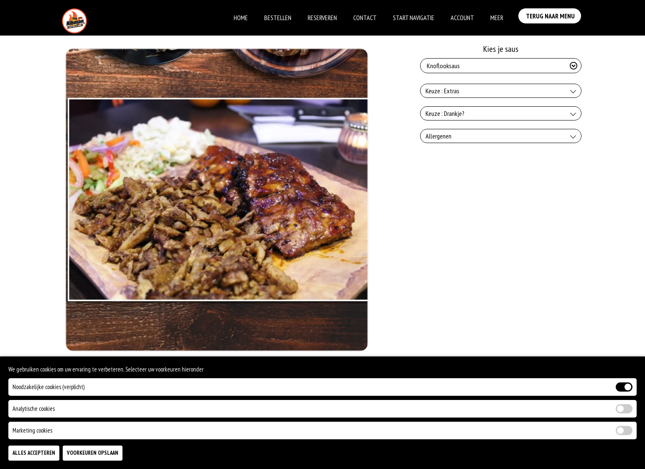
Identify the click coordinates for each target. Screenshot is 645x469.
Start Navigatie (413, 17)
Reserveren (322, 17)
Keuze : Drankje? (445, 113)
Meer (496, 17)
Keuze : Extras (442, 91)
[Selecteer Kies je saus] (500, 65)
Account (462, 17)
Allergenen (438, 136)
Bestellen (277, 17)
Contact (365, 17)
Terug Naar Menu (552, 17)
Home (241, 17)
